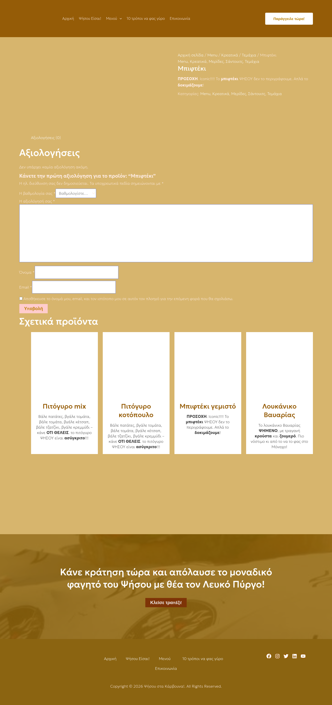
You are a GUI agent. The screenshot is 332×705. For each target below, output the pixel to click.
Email (25, 287)
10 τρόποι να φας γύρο (202, 658)
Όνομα (27, 272)
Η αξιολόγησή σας (37, 201)
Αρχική (110, 658)
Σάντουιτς (234, 61)
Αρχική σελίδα (191, 55)
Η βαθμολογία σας (37, 193)
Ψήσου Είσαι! (137, 658)
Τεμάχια (249, 55)
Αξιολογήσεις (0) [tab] (46, 137)
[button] (166, 658)
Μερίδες (216, 61)
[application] (119, 18)
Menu (212, 55)
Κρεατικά (229, 55)
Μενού (165, 658)
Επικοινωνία (166, 668)
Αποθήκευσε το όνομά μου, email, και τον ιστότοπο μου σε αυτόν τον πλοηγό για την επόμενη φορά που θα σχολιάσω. (128, 298)
